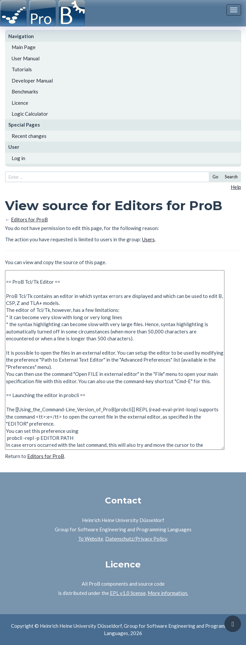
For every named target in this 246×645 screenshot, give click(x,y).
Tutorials (22, 69)
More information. (168, 593)
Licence (20, 103)
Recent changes (29, 136)
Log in (18, 158)
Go (215, 176)
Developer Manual (32, 81)
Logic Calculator (30, 114)
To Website (90, 539)
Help (236, 187)
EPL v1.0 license (128, 593)
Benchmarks (25, 91)
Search (231, 176)
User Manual (26, 58)
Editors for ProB (29, 219)
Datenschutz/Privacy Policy (136, 539)
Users (148, 239)
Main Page (24, 47)
